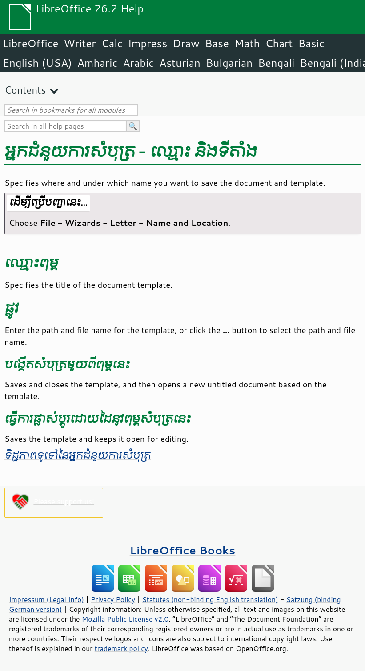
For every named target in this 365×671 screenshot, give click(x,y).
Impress (148, 43)
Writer (80, 43)
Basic (311, 43)
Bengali (276, 62)
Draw (185, 43)
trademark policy (121, 648)
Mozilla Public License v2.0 (125, 619)
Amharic (97, 62)
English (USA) (37, 62)
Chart (279, 43)
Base (217, 43)
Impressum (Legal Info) (46, 599)
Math (247, 43)
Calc (112, 43)
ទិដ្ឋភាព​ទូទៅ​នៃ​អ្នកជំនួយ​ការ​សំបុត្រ (77, 455)
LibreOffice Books (183, 550)
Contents (25, 90)
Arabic (138, 62)
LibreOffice (30, 43)
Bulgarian (229, 62)
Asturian (180, 62)
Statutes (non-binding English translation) (210, 599)
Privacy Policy (113, 599)
